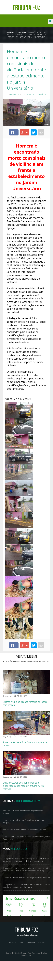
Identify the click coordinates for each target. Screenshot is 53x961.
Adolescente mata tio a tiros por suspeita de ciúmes (24, 829)
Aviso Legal (41, 942)
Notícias (22, 32)
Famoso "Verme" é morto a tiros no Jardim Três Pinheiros (26, 877)
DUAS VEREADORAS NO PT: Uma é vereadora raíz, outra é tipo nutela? (26, 837)
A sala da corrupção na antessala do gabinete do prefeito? (23, 811)
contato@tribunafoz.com (27, 935)
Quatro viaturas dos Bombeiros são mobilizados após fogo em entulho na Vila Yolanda (24, 786)
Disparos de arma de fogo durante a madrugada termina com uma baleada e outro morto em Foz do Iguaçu (26, 869)
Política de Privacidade (27, 942)
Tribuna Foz (11, 32)
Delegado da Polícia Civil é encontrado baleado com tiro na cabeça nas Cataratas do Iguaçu (26, 885)
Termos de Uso (12, 942)
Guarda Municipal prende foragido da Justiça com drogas (23, 821)
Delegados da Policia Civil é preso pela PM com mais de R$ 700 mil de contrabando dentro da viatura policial (26, 859)
